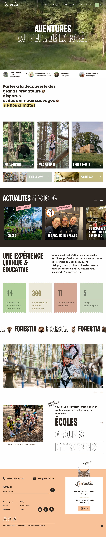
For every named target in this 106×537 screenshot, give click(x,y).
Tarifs (72, 5)
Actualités (89, 5)
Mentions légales (21, 525)
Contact (6, 510)
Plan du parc (8, 502)
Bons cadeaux (80, 5)
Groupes (56, 5)
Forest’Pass (65, 5)
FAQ (22, 502)
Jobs (22, 510)
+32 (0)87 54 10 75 (13, 478)
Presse (5, 506)
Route (84, 508)
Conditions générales (36, 525)
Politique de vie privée (9, 525)
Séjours (47, 5)
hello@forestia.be (43, 478)
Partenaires (25, 506)
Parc (41, 5)
